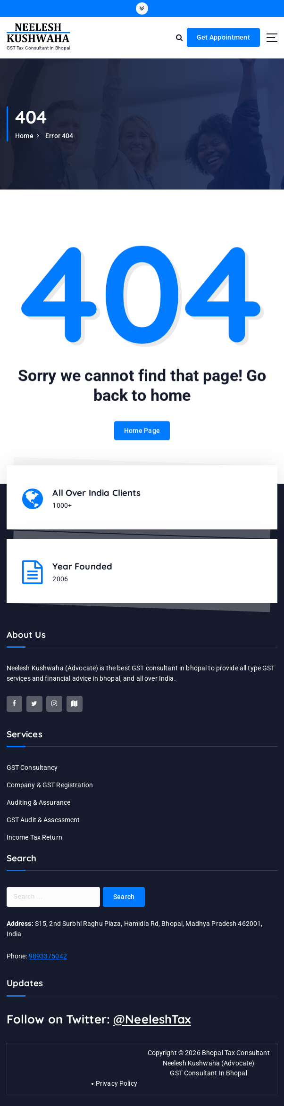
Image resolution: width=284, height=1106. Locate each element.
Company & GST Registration (50, 785)
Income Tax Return (34, 837)
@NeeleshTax (152, 1019)
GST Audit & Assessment (43, 820)
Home (24, 136)
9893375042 (48, 956)
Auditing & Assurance (39, 802)
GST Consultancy (32, 767)
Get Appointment (223, 37)
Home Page (142, 439)
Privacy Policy (116, 1083)
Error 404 (59, 136)
